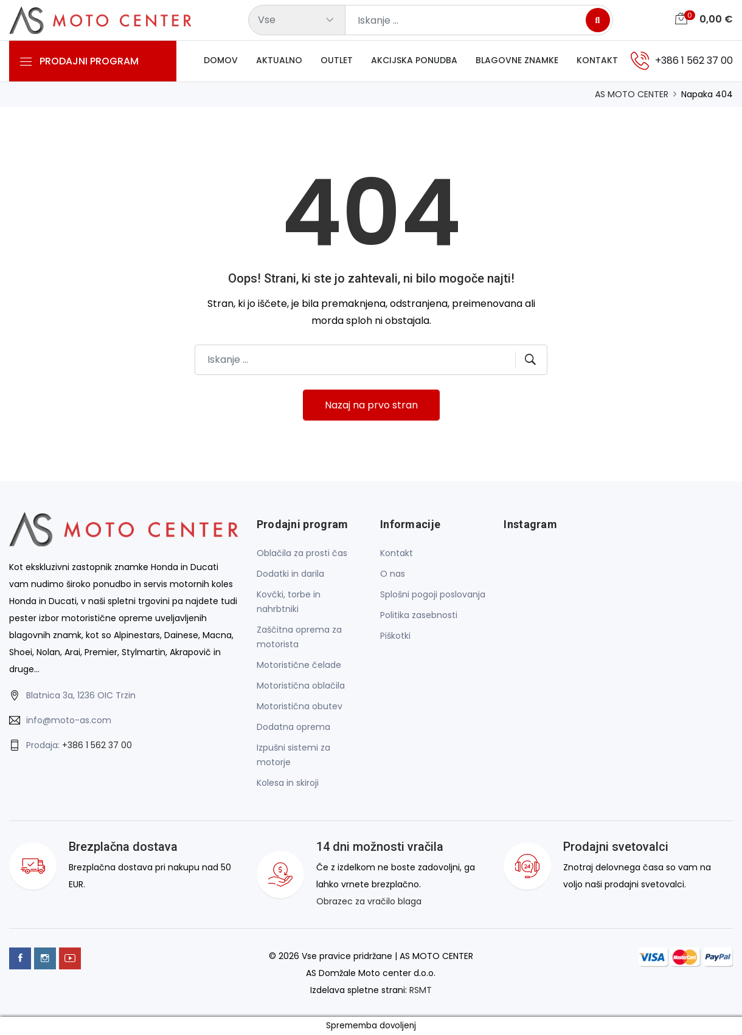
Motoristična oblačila (301, 685)
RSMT (420, 990)
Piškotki (395, 636)
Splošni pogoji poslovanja (432, 594)
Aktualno (279, 60)
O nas (392, 574)
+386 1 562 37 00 (97, 745)
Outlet (337, 60)
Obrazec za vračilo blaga (368, 901)
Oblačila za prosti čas (302, 553)
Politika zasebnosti (418, 615)
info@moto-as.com (68, 720)
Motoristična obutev (299, 706)
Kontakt (597, 60)
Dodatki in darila (290, 574)
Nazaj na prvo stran (371, 405)
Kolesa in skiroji (288, 783)
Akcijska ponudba (414, 60)
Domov (221, 60)
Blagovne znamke (517, 60)
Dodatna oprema (293, 727)
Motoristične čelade (299, 665)
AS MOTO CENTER (631, 94)
